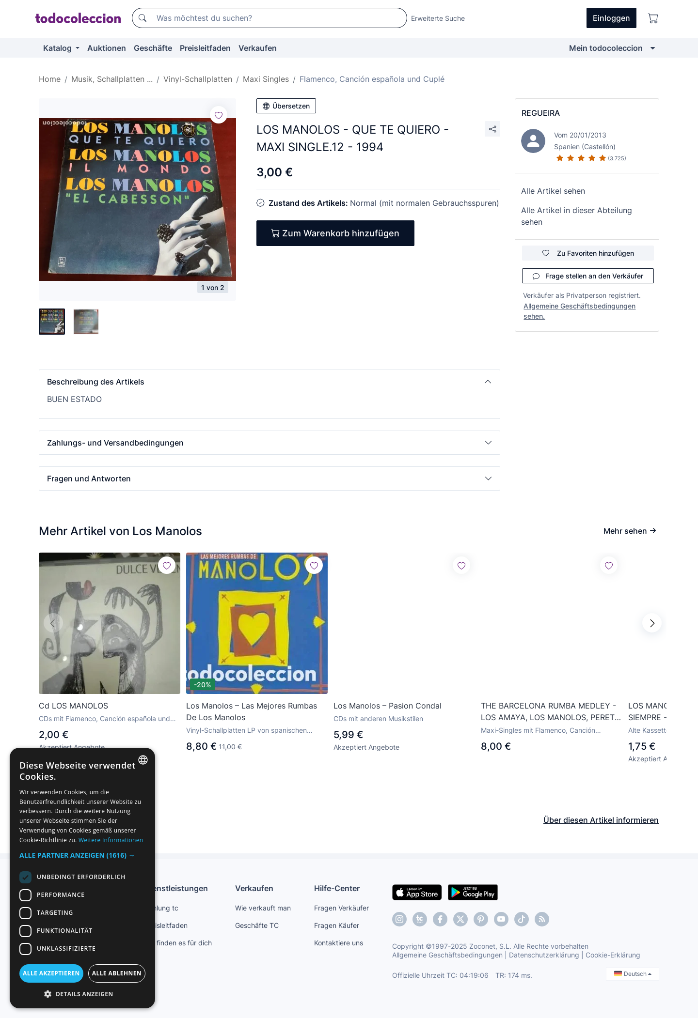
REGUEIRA (541, 113)
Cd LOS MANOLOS (73, 705)
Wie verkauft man (263, 908)
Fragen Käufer (336, 925)
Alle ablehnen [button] (117, 973)
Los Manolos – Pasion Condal (387, 705)
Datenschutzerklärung (544, 955)
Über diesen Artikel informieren (601, 820)
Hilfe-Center (337, 888)
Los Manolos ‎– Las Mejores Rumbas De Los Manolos (251, 711)
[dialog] (82, 878)
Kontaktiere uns (338, 943)
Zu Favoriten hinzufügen (588, 253)
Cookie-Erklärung (613, 955)
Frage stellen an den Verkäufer (588, 276)
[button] (269, 381)
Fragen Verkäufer (341, 908)
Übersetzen (286, 106)
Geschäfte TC (257, 925)
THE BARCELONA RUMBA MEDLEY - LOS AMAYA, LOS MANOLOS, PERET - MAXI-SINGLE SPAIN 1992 (550, 712)
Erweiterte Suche (438, 18)
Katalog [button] (58, 48)
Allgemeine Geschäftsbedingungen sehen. (579, 311)
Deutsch (632, 973)
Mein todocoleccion (606, 48)
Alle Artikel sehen (553, 191)
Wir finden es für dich (178, 943)
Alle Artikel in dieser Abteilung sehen (576, 216)
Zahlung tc (161, 908)
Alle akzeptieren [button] (51, 973)
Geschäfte (153, 48)
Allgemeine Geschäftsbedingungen (447, 955)
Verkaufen (257, 48)
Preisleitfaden (205, 48)
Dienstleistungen (176, 888)
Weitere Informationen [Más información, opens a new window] (111, 840)
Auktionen (106, 48)
